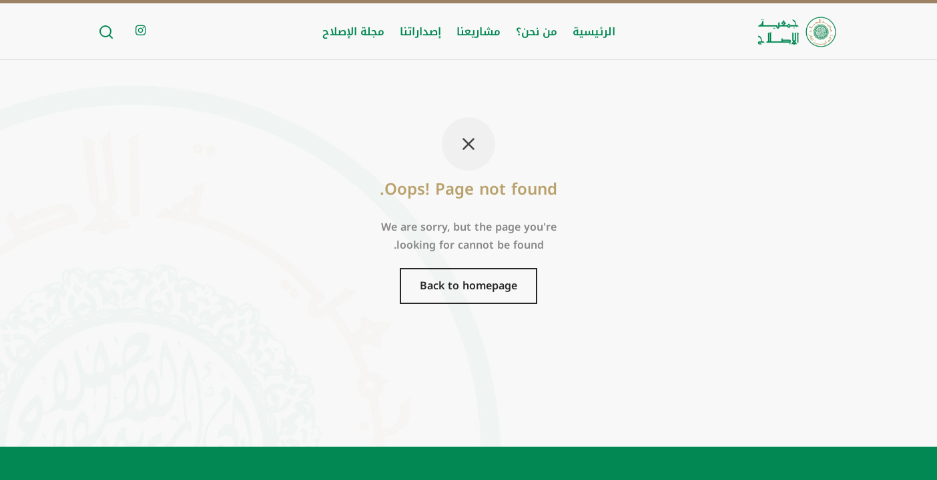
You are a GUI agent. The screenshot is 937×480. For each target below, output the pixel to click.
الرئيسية (594, 31)
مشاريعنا (478, 31)
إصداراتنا (420, 31)
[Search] (106, 32)
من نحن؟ (536, 31)
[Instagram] (140, 31)
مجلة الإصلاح (353, 31)
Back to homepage (468, 285)
